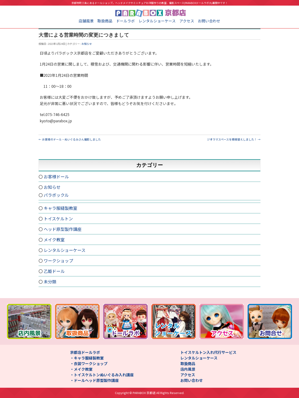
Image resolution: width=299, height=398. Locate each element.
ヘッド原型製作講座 (63, 229)
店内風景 (187, 369)
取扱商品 (104, 21)
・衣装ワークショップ (88, 363)
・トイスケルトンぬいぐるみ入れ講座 (102, 374)
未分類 (50, 281)
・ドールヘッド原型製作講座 (94, 380)
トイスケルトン (58, 218)
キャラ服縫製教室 (60, 208)
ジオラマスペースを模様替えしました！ (233, 139)
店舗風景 (86, 21)
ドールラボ (125, 21)
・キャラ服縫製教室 (87, 358)
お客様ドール (56, 176)
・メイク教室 (81, 369)
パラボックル (56, 195)
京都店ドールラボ (85, 352)
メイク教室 (54, 239)
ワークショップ (58, 260)
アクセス (186, 21)
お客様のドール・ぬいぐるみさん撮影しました (70, 139)
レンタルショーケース (157, 21)
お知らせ (87, 44)
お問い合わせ (209, 21)
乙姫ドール (54, 271)
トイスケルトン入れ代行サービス (208, 352)
